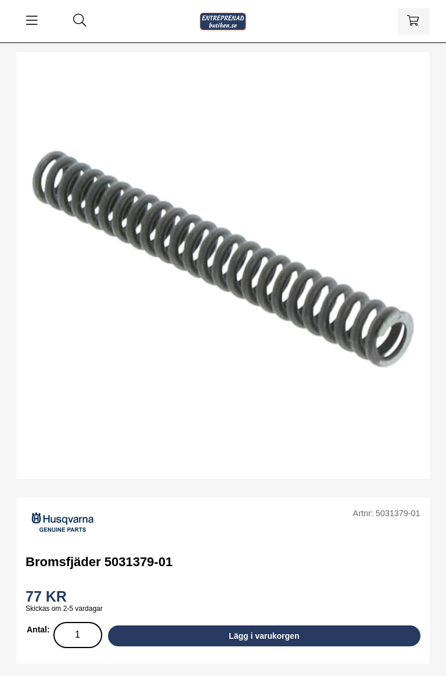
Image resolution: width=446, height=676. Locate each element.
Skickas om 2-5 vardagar (64, 609)
